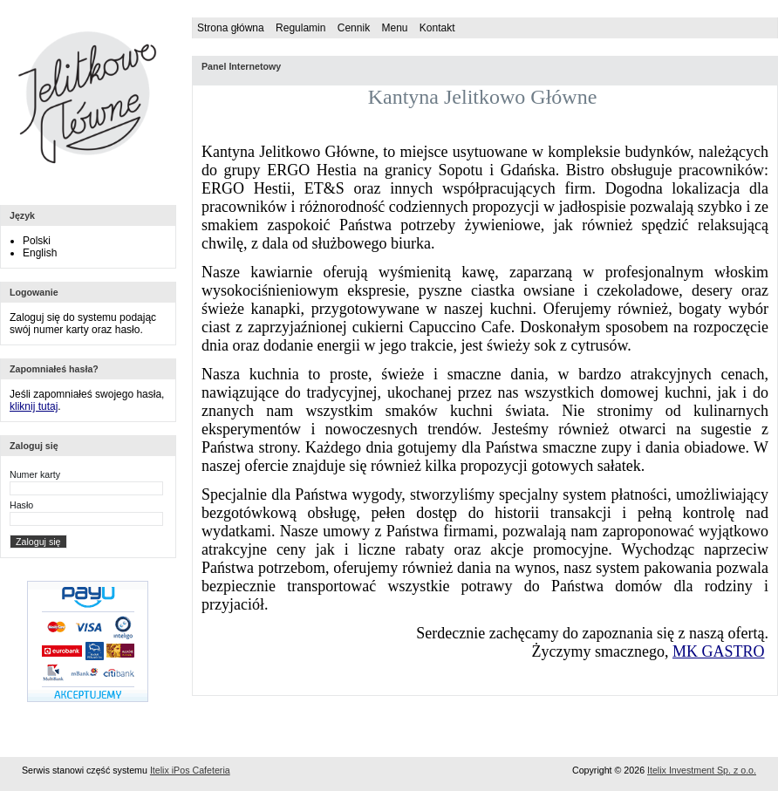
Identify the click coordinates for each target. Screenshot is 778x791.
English (40, 253)
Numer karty (35, 474)
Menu (394, 28)
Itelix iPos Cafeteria (190, 770)
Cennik (354, 28)
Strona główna (230, 28)
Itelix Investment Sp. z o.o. (701, 770)
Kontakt (437, 28)
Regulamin (300, 28)
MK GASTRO (718, 651)
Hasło (21, 505)
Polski (37, 241)
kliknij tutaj (34, 406)
